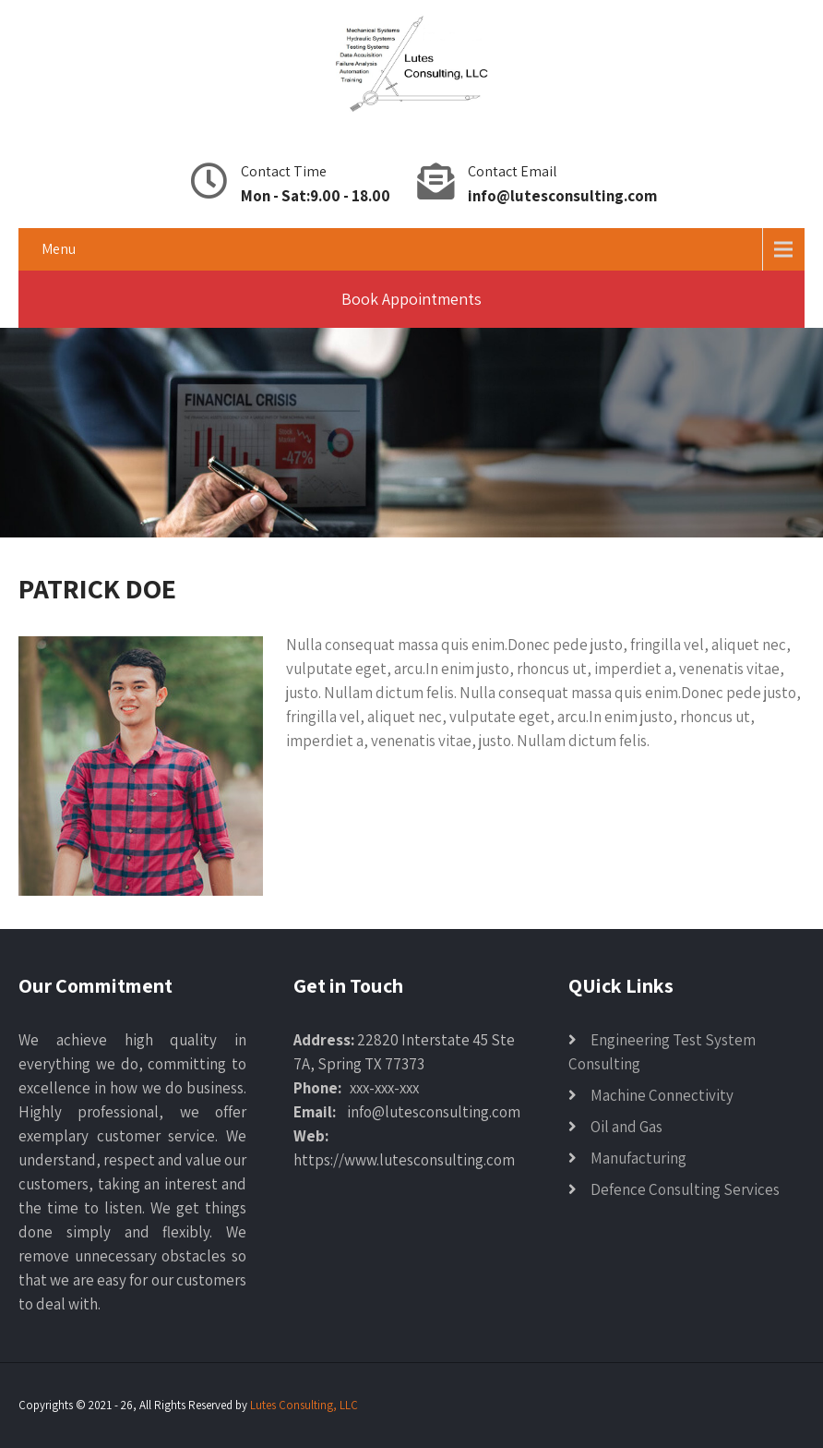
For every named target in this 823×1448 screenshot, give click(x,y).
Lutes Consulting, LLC (304, 1405)
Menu (59, 249)
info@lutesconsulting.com (562, 196)
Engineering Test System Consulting (662, 1052)
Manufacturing (638, 1158)
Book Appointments (411, 298)
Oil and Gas (626, 1126)
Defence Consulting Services (685, 1189)
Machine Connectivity (662, 1095)
